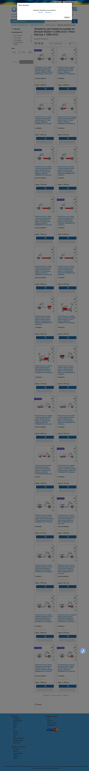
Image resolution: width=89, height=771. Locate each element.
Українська (48, 12)
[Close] (70, 5)
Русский (40, 12)
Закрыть (67, 17)
